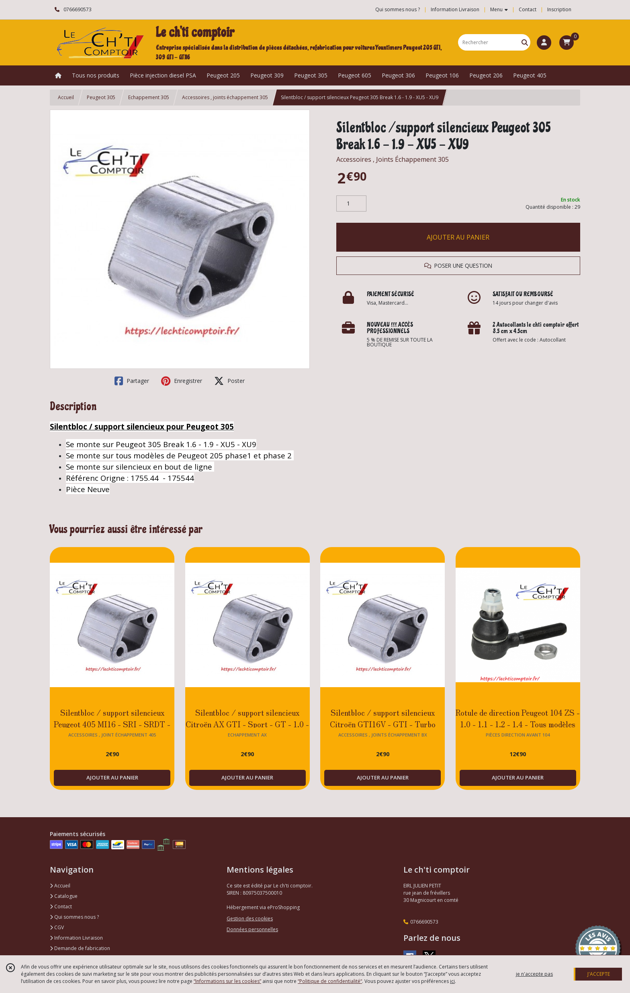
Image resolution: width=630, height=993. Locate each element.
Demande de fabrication (80, 948)
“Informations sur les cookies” (227, 981)
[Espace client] (544, 42)
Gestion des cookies (250, 918)
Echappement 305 (148, 97)
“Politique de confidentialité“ (330, 981)
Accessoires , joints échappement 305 (225, 97)
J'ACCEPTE (598, 974)
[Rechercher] (525, 42)
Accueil (66, 97)
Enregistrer (181, 381)
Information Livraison (76, 937)
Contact (527, 9)
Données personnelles (252, 929)
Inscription (559, 9)
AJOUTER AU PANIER (458, 237)
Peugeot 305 (101, 97)
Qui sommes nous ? (74, 917)
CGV (57, 927)
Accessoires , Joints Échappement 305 (392, 159)
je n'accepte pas (534, 974)
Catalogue (64, 896)
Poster (229, 381)
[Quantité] (351, 203)
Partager (132, 381)
